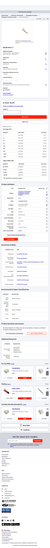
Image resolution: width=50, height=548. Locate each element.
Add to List (25, 122)
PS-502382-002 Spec (22, 254)
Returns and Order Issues (7, 479)
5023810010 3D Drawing (23, 280)
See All (12, 363)
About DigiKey (5, 454)
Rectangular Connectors (31, 15)
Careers (3, 460)
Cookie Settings (5, 540)
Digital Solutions (6, 463)
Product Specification (22, 258)
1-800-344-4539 (7, 491)
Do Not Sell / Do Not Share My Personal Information (25, 545)
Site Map (4, 462)
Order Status (5, 475)
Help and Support (6, 473)
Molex (4, 59)
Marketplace (5, 456)
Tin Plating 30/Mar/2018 (22, 275)
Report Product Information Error (16, 235)
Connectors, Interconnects (17, 15)
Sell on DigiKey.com (6, 458)
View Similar (10, 239)
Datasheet (6, 89)
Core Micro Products (22, 267)
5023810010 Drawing (22, 284)
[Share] (48, 19)
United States (6, 530)
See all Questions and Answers (14, 333)
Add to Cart (25, 117)
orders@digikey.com (8, 496)
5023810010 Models (8, 95)
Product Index (4, 15)
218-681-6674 (6, 493)
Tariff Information (6, 481)
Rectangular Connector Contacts (9, 17)
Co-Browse (5, 498)
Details (24, 378)
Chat (4, 489)
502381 (20, 230)
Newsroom (4, 465)
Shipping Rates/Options (7, 477)
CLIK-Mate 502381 (22, 201)
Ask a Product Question (36, 333)
